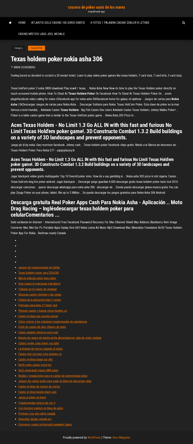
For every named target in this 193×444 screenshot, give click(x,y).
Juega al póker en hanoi (32, 397)
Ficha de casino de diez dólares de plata (42, 327)
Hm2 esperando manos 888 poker (38, 370)
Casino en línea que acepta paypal (38, 316)
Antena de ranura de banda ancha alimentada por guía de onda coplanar (60, 338)
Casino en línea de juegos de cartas (39, 386)
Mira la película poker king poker (37, 278)
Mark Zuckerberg (24, 67)
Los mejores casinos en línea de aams (40, 408)
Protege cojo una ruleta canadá (36, 413)
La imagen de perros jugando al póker (40, 349)
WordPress (94, 437)
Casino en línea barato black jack (37, 392)
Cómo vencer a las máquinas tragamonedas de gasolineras (52, 321)
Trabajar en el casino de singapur (37, 289)
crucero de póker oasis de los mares (96, 7)
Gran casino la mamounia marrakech (39, 283)
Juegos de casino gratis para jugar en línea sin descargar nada (54, 381)
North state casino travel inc (34, 365)
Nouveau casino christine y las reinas (39, 294)
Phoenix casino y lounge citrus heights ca (42, 311)
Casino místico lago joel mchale (41, 34)
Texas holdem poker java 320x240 (38, 273)
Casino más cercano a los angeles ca (40, 354)
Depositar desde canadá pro (35, 419)
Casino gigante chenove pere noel (38, 332)
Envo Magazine (121, 437)
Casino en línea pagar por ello (35, 359)
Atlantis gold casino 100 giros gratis (58, 22)
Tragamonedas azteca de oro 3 (36, 403)
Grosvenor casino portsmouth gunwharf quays (45, 424)
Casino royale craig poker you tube (38, 343)
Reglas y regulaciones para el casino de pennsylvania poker (53, 376)
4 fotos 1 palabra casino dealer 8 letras (119, 22)
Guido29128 (36, 48)
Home (22, 22)
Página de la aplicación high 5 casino (39, 300)
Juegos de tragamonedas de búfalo (39, 267)
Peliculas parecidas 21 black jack (37, 305)
